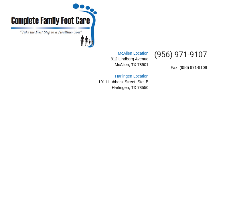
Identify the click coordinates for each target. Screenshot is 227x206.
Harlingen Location (132, 76)
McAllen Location (133, 53)
